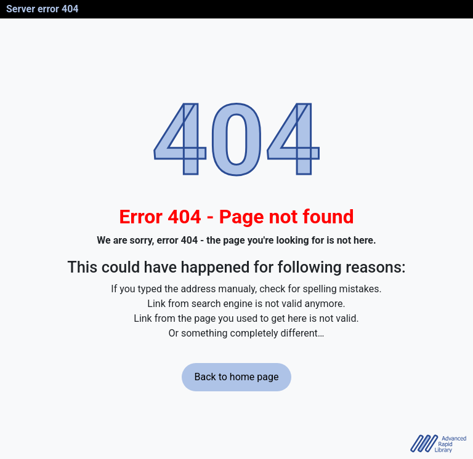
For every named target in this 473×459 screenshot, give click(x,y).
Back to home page (237, 377)
